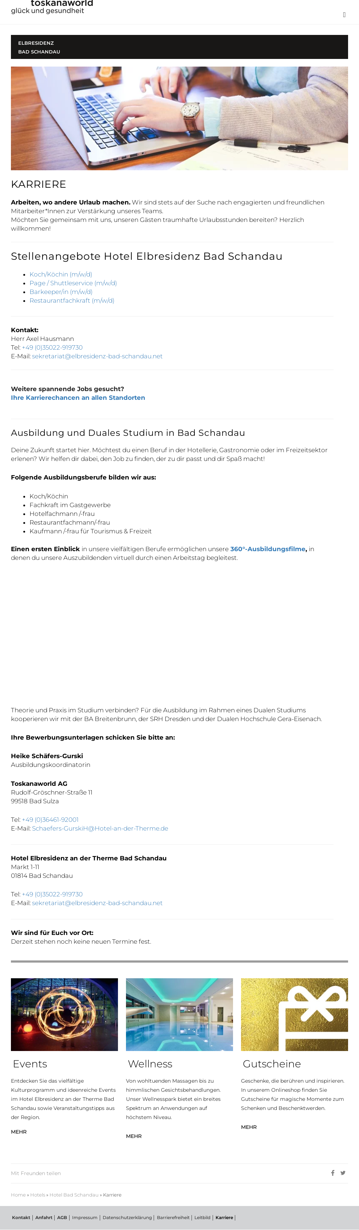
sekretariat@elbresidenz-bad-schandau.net (97, 356)
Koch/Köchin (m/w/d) (60, 274)
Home (18, 1195)
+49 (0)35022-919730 (52, 347)
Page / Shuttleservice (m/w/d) (73, 283)
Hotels (37, 1195)
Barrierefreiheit (167, 1218)
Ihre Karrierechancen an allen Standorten (78, 397)
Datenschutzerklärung (122, 1218)
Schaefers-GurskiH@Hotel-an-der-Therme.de (101, 828)
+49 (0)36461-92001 (50, 819)
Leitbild (196, 1218)
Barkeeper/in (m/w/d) (60, 291)
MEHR (19, 1132)
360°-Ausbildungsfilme (267, 549)
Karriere (216, 1218)
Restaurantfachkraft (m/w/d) (71, 300)
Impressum (81, 1218)
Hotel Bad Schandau (74, 1195)
